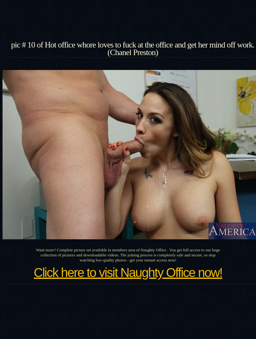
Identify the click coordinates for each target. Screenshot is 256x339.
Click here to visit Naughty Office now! (128, 272)
